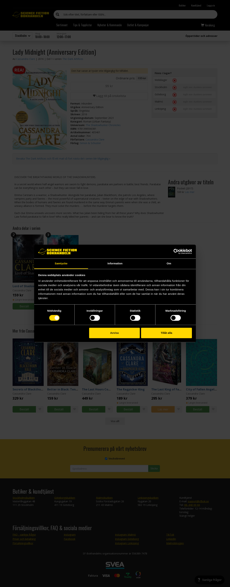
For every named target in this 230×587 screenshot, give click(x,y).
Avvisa (114, 332)
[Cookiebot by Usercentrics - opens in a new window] (176, 251)
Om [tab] (169, 263)
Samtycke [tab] (61, 263)
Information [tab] (115, 263)
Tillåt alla (166, 332)
